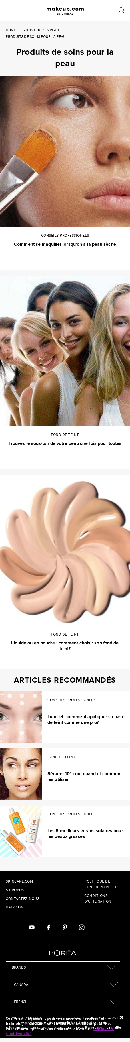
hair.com (15, 907)
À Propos (15, 889)
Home (11, 29)
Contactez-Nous (22, 898)
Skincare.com (19, 881)
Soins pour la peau (41, 29)
